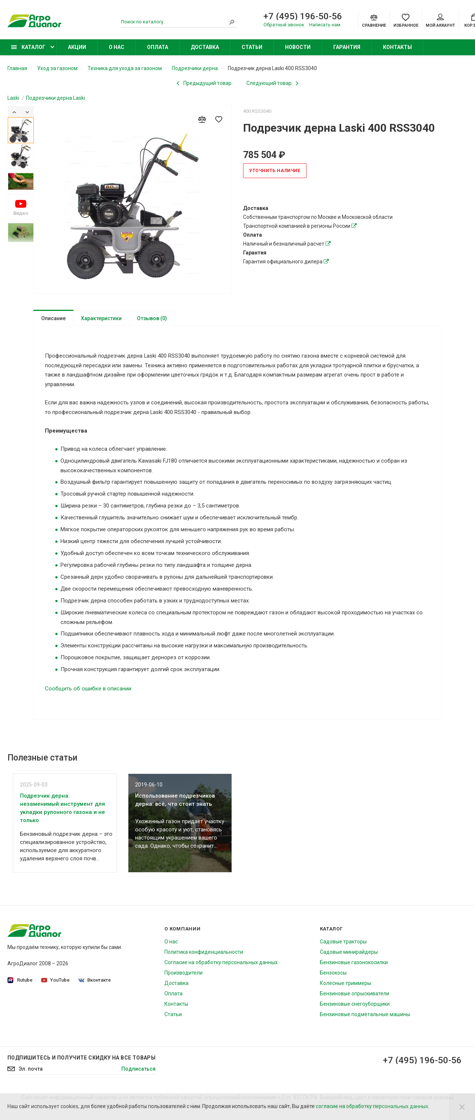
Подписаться (138, 1070)
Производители (183, 974)
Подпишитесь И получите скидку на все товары (81, 1059)
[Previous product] (204, 83)
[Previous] (14, 111)
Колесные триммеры (345, 985)
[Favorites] (406, 20)
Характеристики (101, 318)
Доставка (205, 47)
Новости (298, 47)
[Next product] (272, 83)
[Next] (27, 111)
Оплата (157, 47)
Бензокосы (333, 974)
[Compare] (374, 20)
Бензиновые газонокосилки (354, 964)
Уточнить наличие (275, 170)
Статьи (252, 47)
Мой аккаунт (440, 21)
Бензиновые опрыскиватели (354, 995)
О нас (116, 47)
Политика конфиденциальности (203, 953)
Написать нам (324, 24)
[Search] (232, 21)
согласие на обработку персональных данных (372, 1106)
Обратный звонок (283, 24)
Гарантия (346, 47)
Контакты (397, 47)
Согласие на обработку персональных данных (221, 964)
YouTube (55, 981)
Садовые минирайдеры (349, 953)
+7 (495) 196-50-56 (302, 16)
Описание (53, 318)
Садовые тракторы (343, 943)
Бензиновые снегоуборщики (355, 1005)
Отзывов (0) (152, 318)
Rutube (20, 982)
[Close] (462, 1106)
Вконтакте (94, 981)
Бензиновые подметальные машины (365, 1016)
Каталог (28, 47)
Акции (77, 47)
